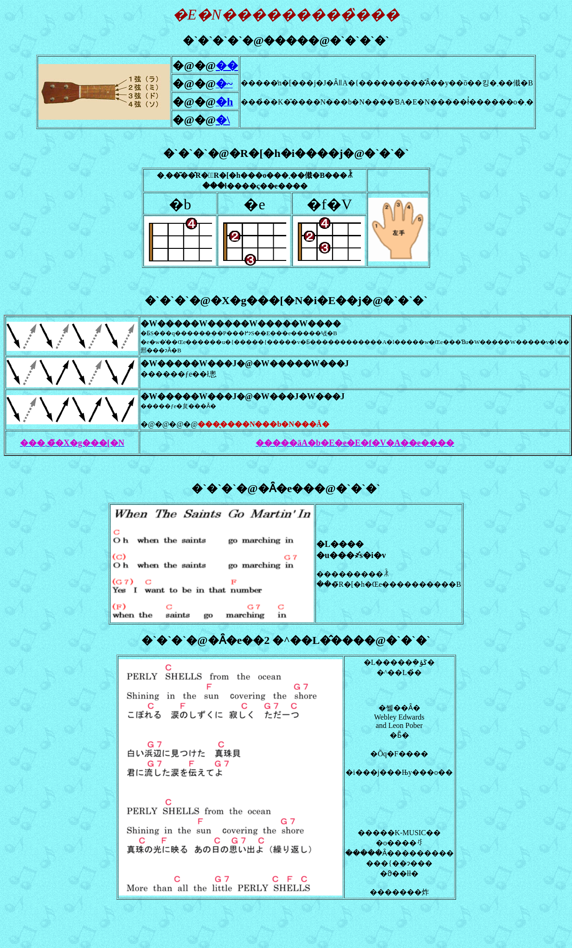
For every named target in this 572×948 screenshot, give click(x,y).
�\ (223, 120)
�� (227, 65)
